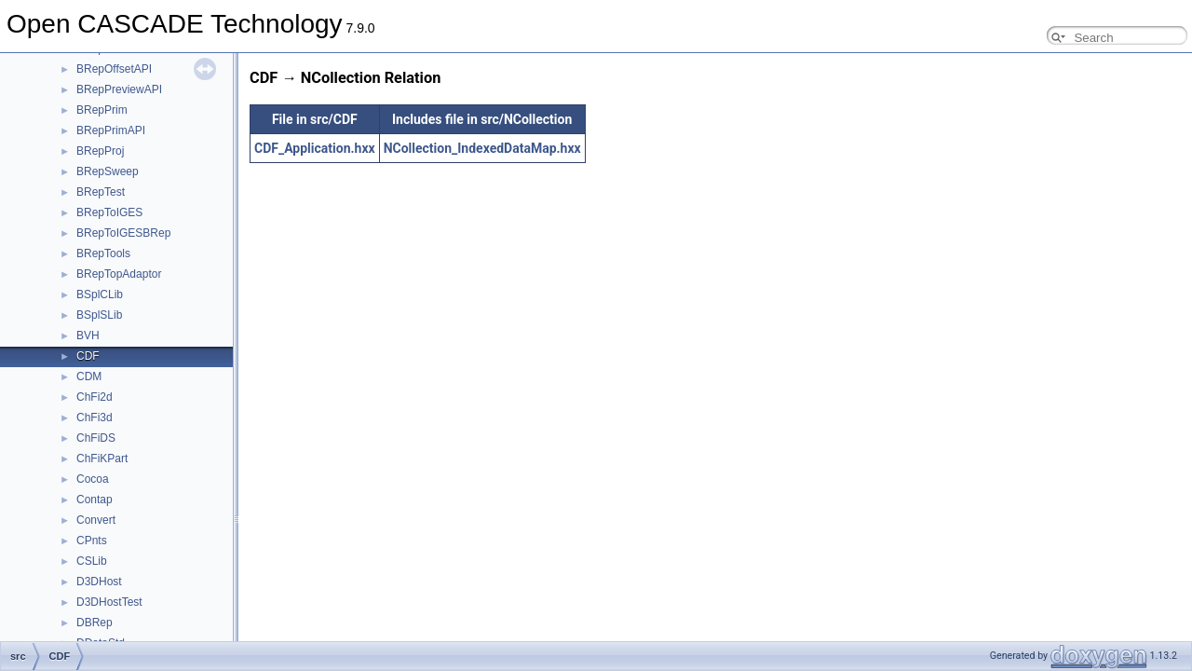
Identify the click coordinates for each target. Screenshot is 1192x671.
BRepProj (100, 150)
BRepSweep (107, 171)
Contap (94, 499)
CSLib (91, 561)
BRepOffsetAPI (114, 68)
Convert (95, 520)
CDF (88, 356)
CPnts (91, 540)
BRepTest (100, 192)
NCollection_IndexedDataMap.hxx (482, 148)
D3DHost (99, 581)
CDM (89, 376)
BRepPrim (102, 109)
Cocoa (92, 479)
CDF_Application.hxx (314, 148)
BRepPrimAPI (110, 130)
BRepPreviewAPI (119, 89)
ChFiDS (95, 438)
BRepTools (103, 253)
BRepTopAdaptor (118, 274)
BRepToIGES (109, 212)
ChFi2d (94, 397)
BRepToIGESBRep (123, 233)
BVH (88, 335)
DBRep (94, 622)
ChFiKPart (102, 458)
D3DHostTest (109, 602)
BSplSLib (99, 315)
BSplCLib (99, 294)
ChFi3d (94, 417)
